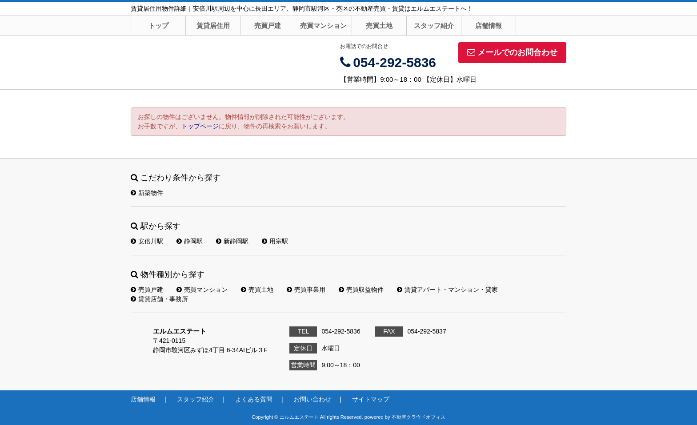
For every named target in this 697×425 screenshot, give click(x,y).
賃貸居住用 (213, 25)
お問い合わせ (312, 399)
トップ (158, 25)
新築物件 (147, 192)
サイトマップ (370, 399)
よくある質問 (253, 399)
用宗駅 (275, 241)
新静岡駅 (232, 241)
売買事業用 (306, 289)
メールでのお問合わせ (512, 52)
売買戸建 (267, 25)
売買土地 (379, 25)
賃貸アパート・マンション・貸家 (447, 289)
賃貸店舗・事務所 (159, 298)
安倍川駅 (147, 241)
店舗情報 (488, 25)
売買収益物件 (361, 289)
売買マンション (323, 25)
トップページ (200, 126)
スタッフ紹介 (434, 25)
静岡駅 (189, 241)
